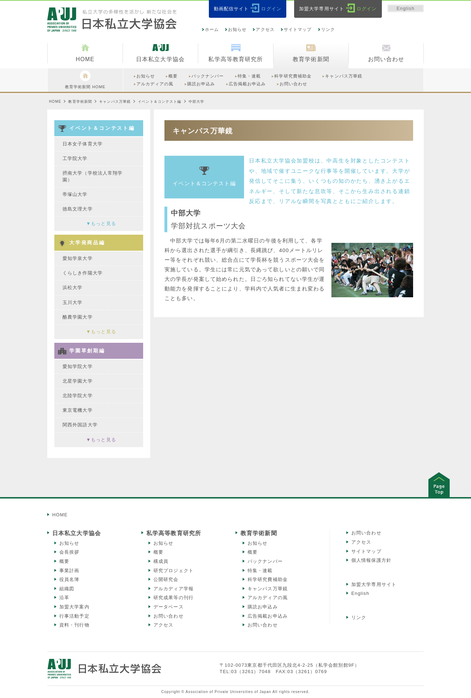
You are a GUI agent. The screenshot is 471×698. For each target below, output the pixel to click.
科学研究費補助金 (268, 579)
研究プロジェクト (173, 570)
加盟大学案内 (74, 606)
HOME (55, 101)
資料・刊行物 (74, 625)
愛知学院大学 (78, 366)
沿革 (64, 597)
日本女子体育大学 (83, 143)
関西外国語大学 (80, 424)
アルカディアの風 (268, 597)
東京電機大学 (78, 410)
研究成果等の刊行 (173, 597)
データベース (168, 606)
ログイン (271, 8)
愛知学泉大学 (78, 258)
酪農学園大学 (78, 317)
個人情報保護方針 (371, 560)
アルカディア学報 (173, 588)
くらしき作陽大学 (83, 273)
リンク (328, 29)
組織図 (66, 588)
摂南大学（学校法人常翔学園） (93, 176)
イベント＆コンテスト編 (159, 101)
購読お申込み (263, 606)
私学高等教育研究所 (173, 533)
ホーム (212, 29)
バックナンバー (265, 561)
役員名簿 (69, 579)
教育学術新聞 (80, 101)
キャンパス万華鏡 (115, 101)
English (406, 8)
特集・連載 (260, 570)
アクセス (265, 29)
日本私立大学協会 (76, 533)
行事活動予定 (74, 616)
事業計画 (69, 570)
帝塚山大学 (75, 194)
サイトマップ (298, 29)
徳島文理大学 (78, 209)
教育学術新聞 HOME (85, 79)
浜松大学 (72, 287)
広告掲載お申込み (268, 616)
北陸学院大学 (78, 395)
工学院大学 (75, 158)
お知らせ (237, 29)
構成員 (160, 561)
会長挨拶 (69, 552)
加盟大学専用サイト (373, 584)
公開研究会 (166, 579)
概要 (64, 561)
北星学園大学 (78, 381)
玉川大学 (72, 302)
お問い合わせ (168, 616)
